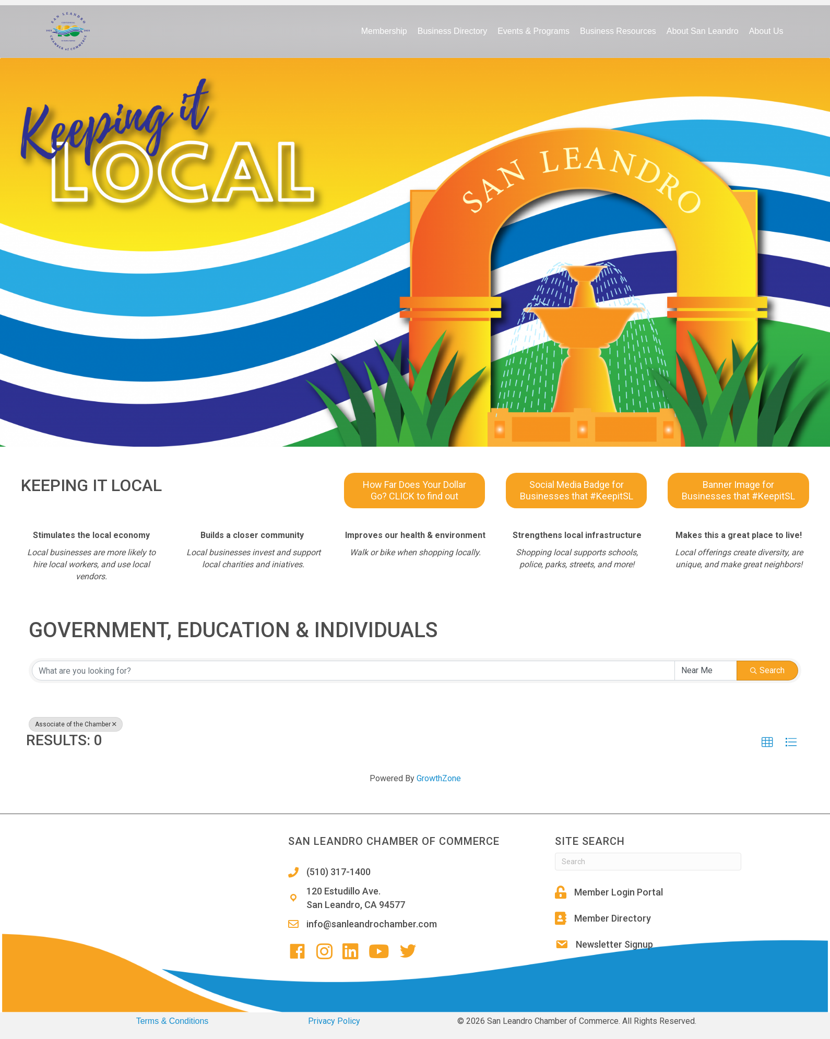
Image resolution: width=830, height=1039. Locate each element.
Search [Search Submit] (767, 670)
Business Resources (618, 31)
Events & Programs (533, 31)
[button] (767, 742)
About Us (766, 31)
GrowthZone (439, 778)
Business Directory (452, 31)
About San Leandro (703, 31)
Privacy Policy (334, 1021)
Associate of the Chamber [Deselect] (75, 724)
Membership (384, 31)
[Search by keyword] (353, 670)
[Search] (648, 861)
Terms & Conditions (172, 1021)
